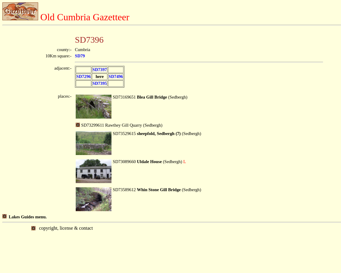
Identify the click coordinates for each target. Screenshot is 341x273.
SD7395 (99, 83)
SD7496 (115, 76)
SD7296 (83, 76)
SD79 (80, 55)
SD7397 (99, 69)
